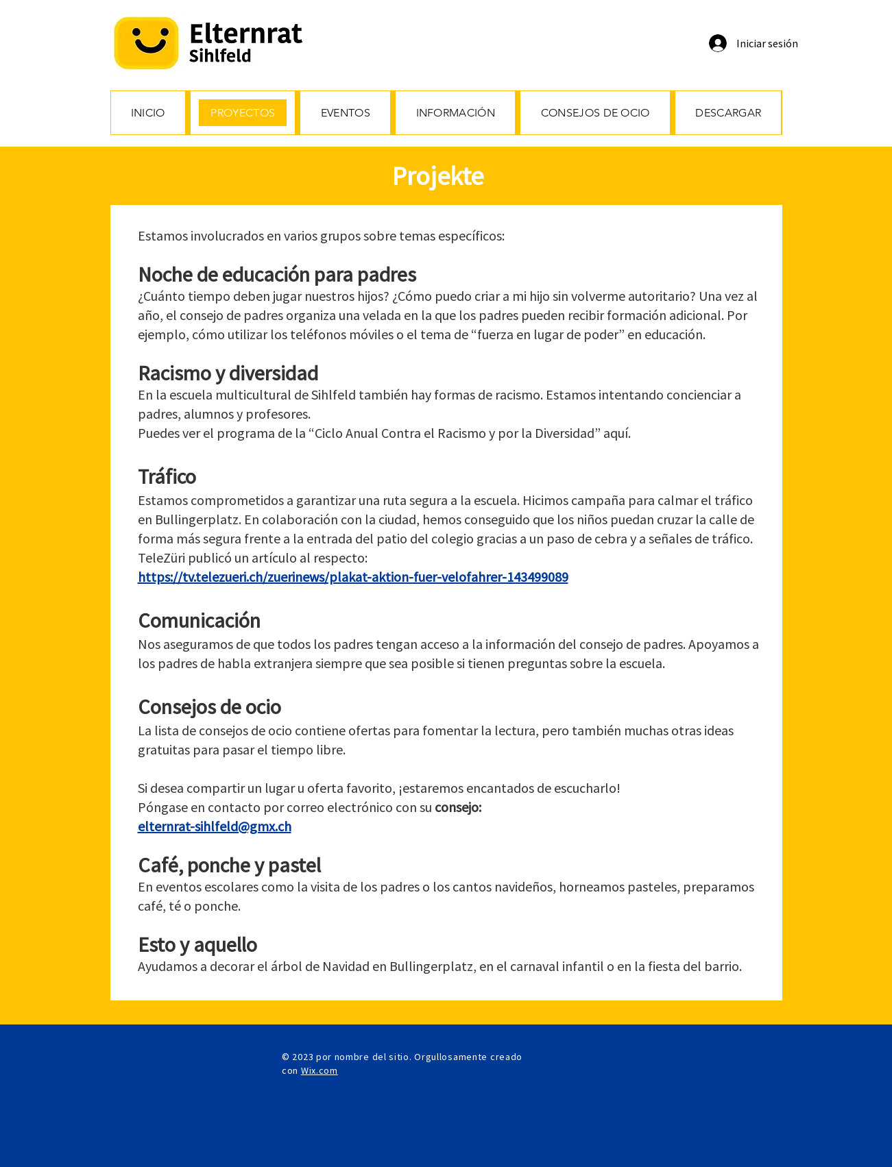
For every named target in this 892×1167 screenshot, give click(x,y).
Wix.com (319, 1070)
